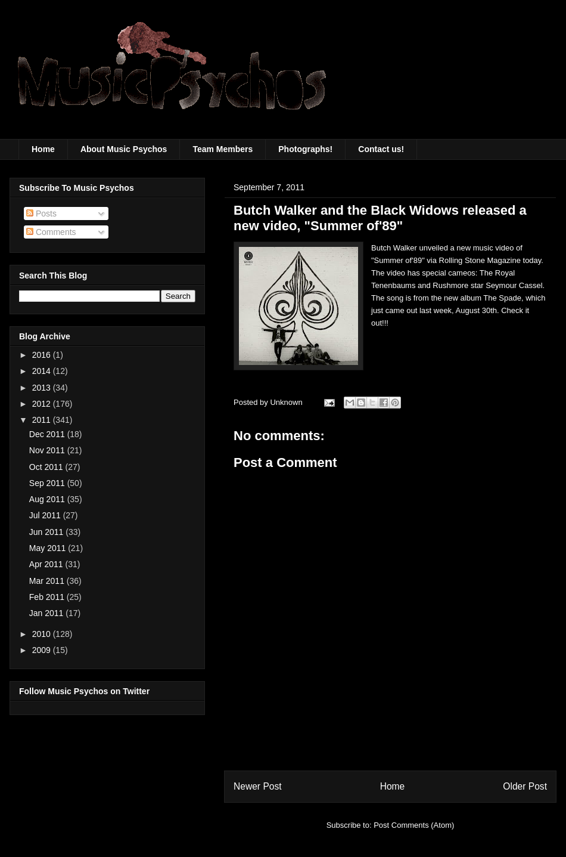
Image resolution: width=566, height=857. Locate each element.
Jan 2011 (47, 613)
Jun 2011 (47, 532)
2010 (42, 634)
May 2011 (48, 548)
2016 (42, 355)
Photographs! (305, 149)
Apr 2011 (47, 564)
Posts (41, 213)
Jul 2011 (46, 515)
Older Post (525, 786)
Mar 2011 (48, 581)
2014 (42, 371)
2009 (42, 650)
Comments (51, 232)
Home (43, 149)
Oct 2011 (47, 467)
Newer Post (258, 786)
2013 (42, 387)
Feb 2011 (48, 597)
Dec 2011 (48, 434)
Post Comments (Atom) (414, 825)
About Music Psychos (123, 149)
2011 (42, 420)
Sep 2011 (48, 483)
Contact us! (381, 149)
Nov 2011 (48, 450)
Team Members (222, 149)
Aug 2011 (48, 499)
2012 (42, 404)
